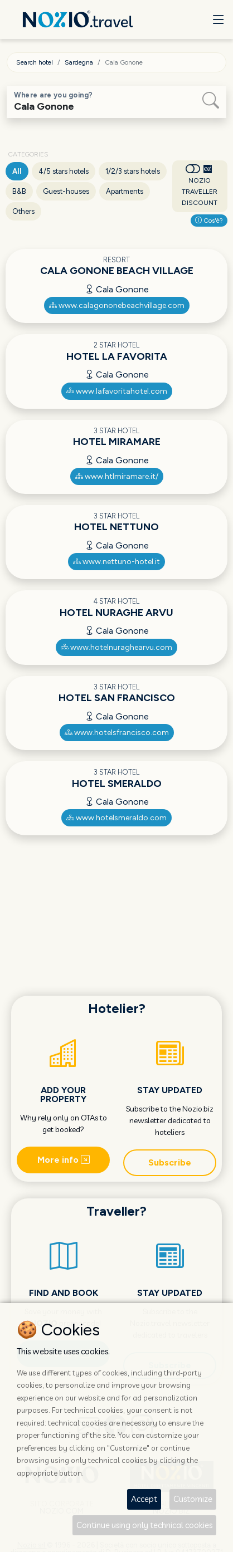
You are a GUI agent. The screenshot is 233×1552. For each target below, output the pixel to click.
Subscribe (169, 1162)
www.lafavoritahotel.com (116, 391)
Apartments (124, 191)
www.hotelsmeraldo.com (116, 817)
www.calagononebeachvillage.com (117, 305)
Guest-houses (66, 191)
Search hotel (34, 62)
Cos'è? (209, 220)
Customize (192, 1499)
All (17, 171)
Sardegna (79, 62)
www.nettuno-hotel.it (116, 561)
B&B (19, 191)
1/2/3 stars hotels (132, 171)
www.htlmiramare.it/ (116, 476)
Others (23, 211)
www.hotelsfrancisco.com (117, 732)
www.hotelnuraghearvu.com (116, 647)
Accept (144, 1499)
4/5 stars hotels (63, 171)
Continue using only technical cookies (144, 1525)
